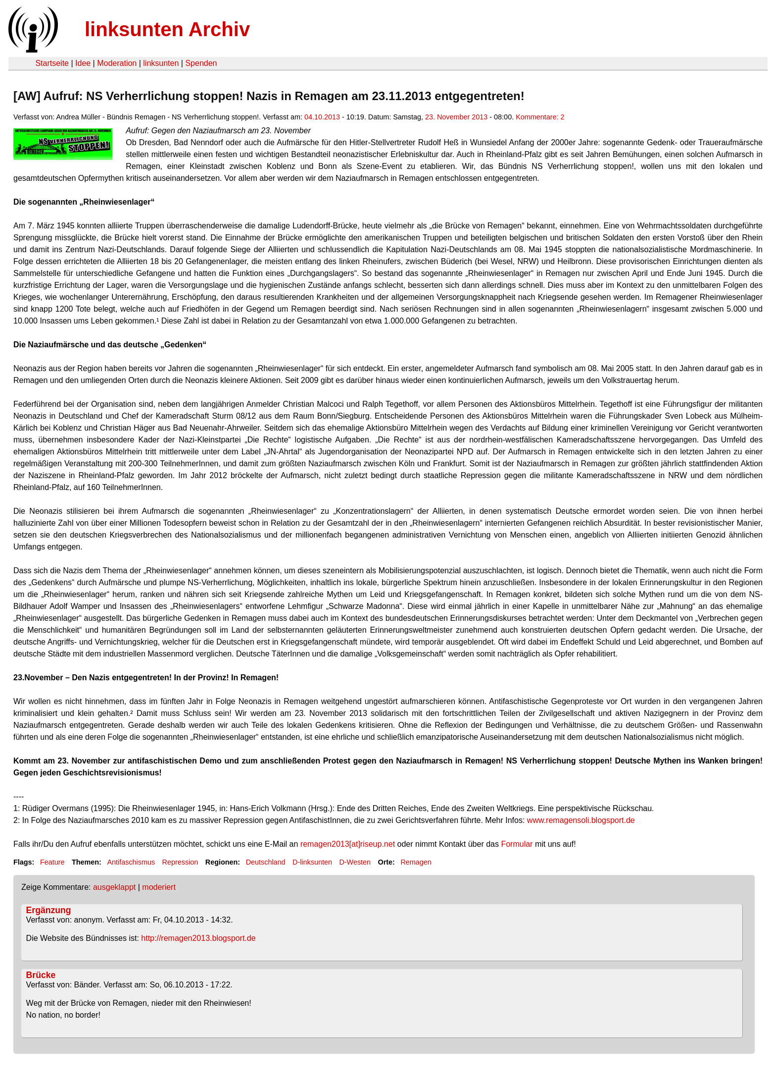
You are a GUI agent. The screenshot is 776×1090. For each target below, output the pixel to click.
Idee (83, 63)
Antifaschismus (131, 862)
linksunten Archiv (167, 29)
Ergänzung (48, 910)
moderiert (159, 887)
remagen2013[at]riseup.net (347, 844)
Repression (180, 862)
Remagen (415, 862)
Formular (517, 844)
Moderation (117, 63)
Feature (52, 862)
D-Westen (355, 862)
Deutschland (266, 862)
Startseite (52, 63)
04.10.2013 (322, 117)
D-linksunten (312, 862)
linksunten (161, 63)
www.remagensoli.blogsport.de (581, 820)
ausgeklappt (114, 887)
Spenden (201, 63)
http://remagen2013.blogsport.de (198, 938)
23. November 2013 (456, 117)
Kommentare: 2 (540, 117)
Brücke (41, 975)
